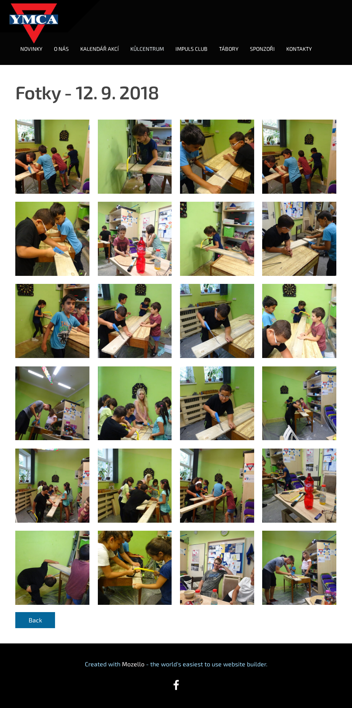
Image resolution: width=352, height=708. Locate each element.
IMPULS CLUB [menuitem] (191, 48)
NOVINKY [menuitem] (31, 48)
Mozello (133, 663)
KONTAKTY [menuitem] (299, 48)
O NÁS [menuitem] (61, 48)
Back (35, 620)
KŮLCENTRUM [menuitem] (147, 48)
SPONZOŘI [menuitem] (262, 48)
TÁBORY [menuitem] (228, 48)
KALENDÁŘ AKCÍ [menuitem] (99, 48)
